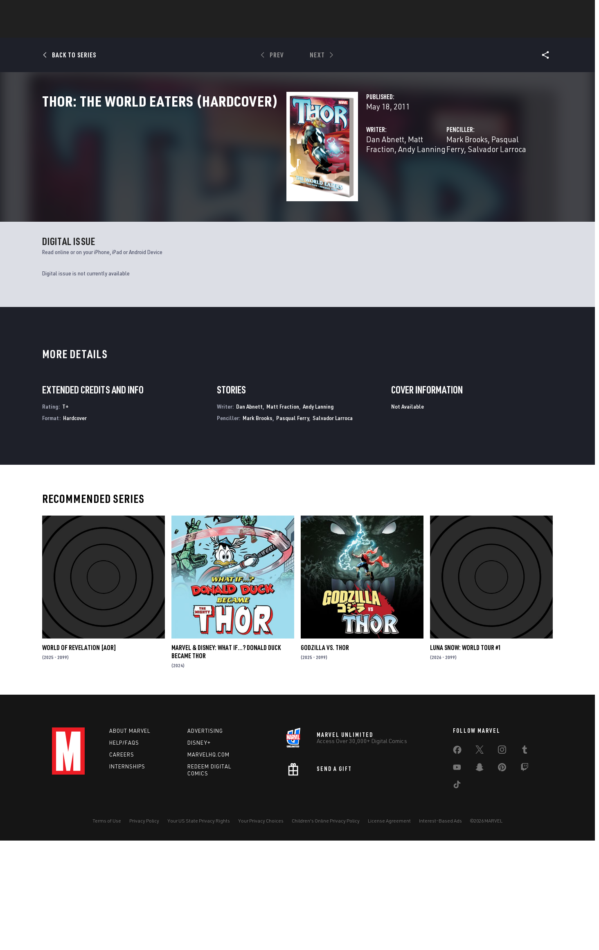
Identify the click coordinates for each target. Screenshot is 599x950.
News (175, 29)
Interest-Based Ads (440, 930)
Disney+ (199, 852)
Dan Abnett (214, 175)
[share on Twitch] (524, 878)
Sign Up (108, 11)
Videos (388, 29)
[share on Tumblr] (524, 861)
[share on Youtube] (457, 878)
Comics (206, 29)
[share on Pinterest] (502, 878)
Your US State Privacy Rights (198, 930)
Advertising (205, 840)
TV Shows (353, 29)
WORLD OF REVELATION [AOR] (79, 757)
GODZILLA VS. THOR (325, 757)
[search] (532, 10)
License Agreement (389, 930)
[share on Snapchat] (479, 878)
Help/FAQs (124, 852)
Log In (82, 11)
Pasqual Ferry (429, 175)
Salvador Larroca (485, 175)
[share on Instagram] (502, 861)
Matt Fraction (259, 175)
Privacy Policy (144, 930)
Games (285, 29)
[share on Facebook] (457, 861)
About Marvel (129, 840)
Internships (127, 876)
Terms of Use (106, 930)
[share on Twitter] (479, 861)
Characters (246, 29)
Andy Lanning (309, 175)
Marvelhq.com (208, 864)
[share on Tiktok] (457, 895)
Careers (121, 864)
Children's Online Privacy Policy (326, 930)
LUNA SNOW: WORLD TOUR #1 (465, 757)
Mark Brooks (381, 175)
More (419, 29)
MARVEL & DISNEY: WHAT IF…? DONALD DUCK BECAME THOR (226, 761)
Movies (317, 29)
